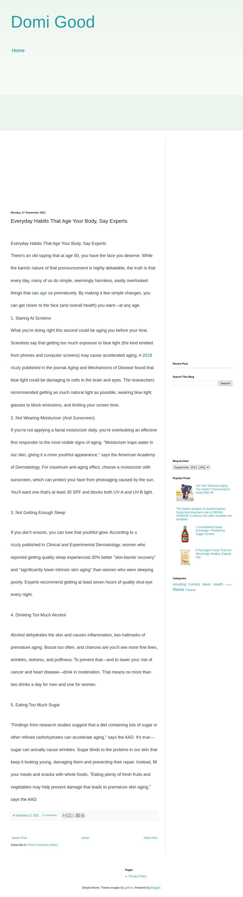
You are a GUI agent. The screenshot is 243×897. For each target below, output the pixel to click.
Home (18, 50)
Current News (199, 584)
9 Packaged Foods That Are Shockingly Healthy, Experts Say (213, 554)
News (178, 589)
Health (218, 584)
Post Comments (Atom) (43, 845)
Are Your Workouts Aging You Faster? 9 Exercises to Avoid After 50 (213, 489)
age (43, 293)
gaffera (128, 887)
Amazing (179, 584)
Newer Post (19, 838)
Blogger (156, 887)
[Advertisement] (121, 96)
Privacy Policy (138, 876)
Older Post (150, 838)
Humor (228, 584)
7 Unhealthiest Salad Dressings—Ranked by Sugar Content (210, 530)
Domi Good (53, 22)
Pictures (190, 590)
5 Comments (49, 815)
